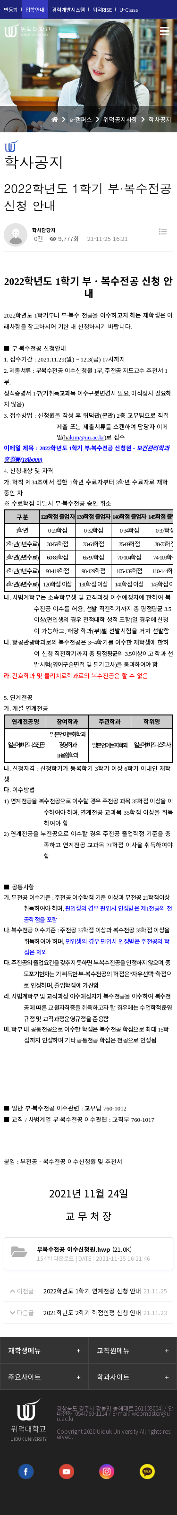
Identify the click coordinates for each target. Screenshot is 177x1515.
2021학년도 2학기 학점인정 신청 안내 (92, 1312)
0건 (37, 238)
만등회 (11, 9)
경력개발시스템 (68, 9)
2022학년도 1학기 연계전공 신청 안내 (92, 1290)
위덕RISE (102, 9)
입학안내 (34, 9)
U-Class (128, 9)
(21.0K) (84, 1249)
